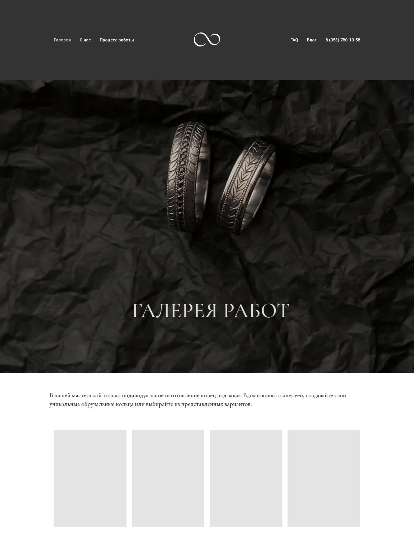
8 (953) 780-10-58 (343, 40)
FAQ (294, 40)
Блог (312, 40)
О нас (85, 40)
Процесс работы (117, 40)
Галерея (62, 40)
